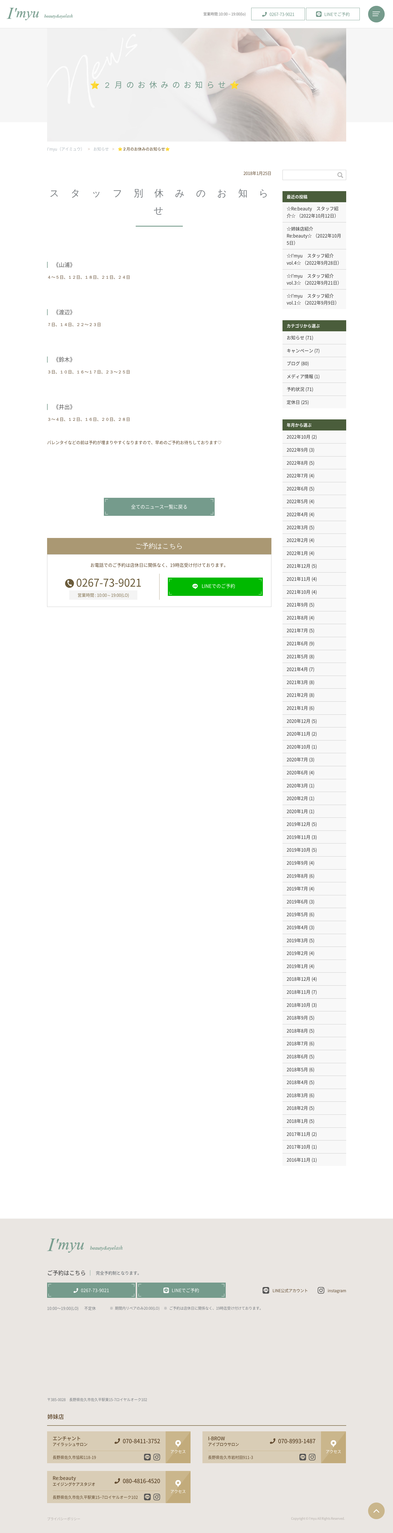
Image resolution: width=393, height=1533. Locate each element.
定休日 (293, 402)
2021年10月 (298, 591)
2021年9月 (297, 604)
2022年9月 (297, 449)
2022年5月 (297, 501)
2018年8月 (297, 1030)
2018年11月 (298, 991)
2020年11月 (298, 733)
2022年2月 (297, 540)
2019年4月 (297, 927)
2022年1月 (297, 553)
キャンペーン (300, 350)
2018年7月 (297, 1043)
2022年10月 (298, 436)
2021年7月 (297, 630)
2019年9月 (297, 862)
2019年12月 (298, 824)
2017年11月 (298, 1133)
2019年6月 (297, 901)
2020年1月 (297, 811)
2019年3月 (297, 940)
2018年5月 (297, 1069)
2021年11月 (298, 578)
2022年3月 (297, 527)
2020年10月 (298, 746)
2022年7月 (297, 475)
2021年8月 (297, 617)
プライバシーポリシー (63, 1518)
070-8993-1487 (296, 1441)
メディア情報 (300, 376)
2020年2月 (297, 798)
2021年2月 (297, 694)
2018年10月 (298, 1004)
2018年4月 (297, 1082)
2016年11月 (298, 1159)
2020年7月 (297, 759)
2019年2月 (297, 953)
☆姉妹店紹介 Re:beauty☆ (302, 232)
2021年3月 (297, 682)
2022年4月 (297, 514)
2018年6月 (297, 1056)
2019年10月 (298, 849)
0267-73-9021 (109, 582)
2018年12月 (298, 978)
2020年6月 (297, 772)
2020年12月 (298, 720)
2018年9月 (297, 1017)
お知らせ (295, 337)
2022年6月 (297, 488)
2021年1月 (297, 707)
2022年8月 (297, 462)
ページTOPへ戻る (376, 1511)
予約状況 (295, 389)
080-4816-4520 (141, 1481)
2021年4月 (297, 669)
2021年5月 (297, 656)
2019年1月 (297, 966)
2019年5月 (297, 914)
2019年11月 (298, 837)
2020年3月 (297, 785)
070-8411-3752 (141, 1441)
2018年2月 (297, 1107)
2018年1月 (297, 1120)
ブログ (293, 363)
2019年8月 (297, 875)
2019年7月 (297, 888)
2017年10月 (298, 1146)
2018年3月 (297, 1095)
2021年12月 (298, 565)
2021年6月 (297, 643)
